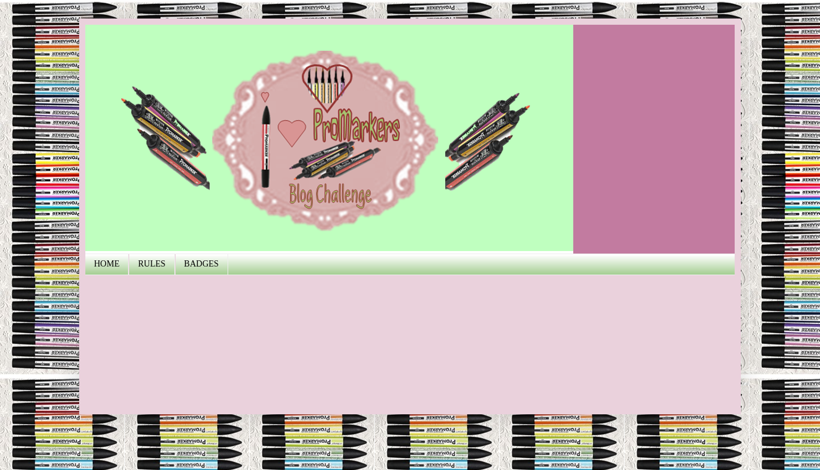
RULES (151, 263)
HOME (106, 263)
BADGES (201, 263)
